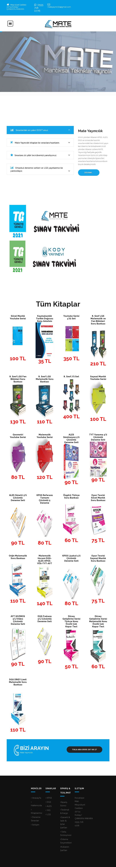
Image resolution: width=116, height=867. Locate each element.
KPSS (49, 798)
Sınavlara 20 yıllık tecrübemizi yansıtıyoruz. (40, 155)
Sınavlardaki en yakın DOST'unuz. (40, 130)
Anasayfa (36, 798)
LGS (48, 814)
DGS (48, 802)
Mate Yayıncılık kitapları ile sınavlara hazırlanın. (40, 142)
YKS (48, 810)
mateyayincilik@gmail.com (59, 7)
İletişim (35, 825)
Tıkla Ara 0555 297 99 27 (84, 749)
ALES (49, 806)
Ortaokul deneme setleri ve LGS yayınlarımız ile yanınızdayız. (40, 169)
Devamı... (88, 172)
